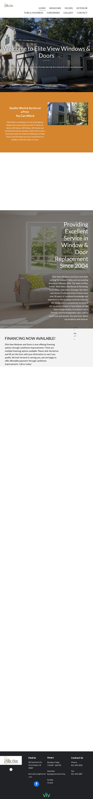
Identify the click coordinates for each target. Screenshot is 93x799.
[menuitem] (42, 8)
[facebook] (36, 784)
